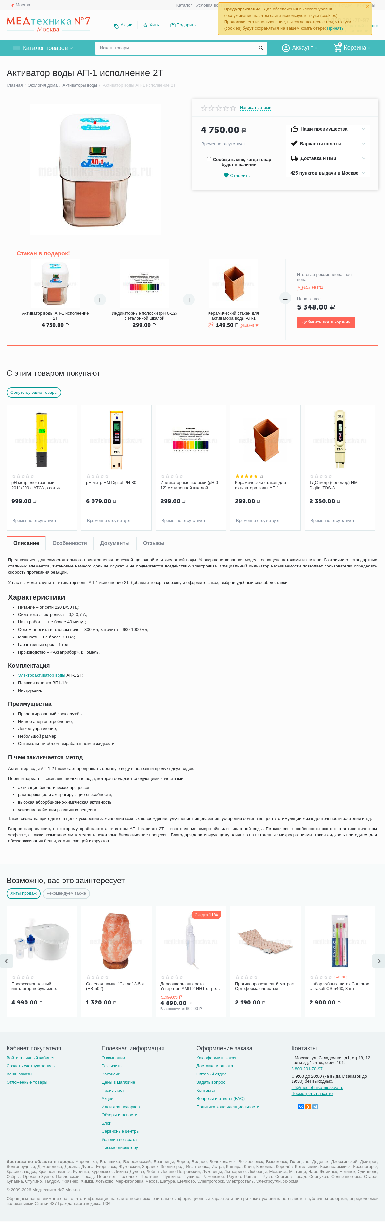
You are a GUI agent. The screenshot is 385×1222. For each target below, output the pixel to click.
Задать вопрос (210, 1082)
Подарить (186, 24)
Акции (126, 24)
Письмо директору (120, 1147)
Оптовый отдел (211, 1074)
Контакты (205, 1090)
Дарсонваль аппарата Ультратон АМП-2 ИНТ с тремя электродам (190, 986)
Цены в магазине (118, 1082)
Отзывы (153, 543)
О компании (113, 1058)
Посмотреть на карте (312, 1093)
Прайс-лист (113, 1090)
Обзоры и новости (120, 1114)
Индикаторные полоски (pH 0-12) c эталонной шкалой (144, 316)
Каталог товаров (45, 48)
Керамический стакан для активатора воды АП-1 (233, 316)
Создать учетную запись (31, 1065)
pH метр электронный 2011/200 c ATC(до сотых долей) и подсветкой (36, 485)
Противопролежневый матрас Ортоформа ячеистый (264, 986)
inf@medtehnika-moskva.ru (317, 1087)
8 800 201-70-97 (307, 1068)
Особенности (69, 543)
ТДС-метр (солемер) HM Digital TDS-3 (334, 485)
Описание (26, 543)
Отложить (237, 175)
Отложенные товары (27, 1082)
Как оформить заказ (216, 1058)
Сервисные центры (121, 1131)
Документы (115, 543)
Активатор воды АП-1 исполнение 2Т (55, 316)
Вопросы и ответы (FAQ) (220, 1098)
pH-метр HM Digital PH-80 (111, 482)
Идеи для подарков (121, 1106)
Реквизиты (112, 1065)
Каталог (184, 5)
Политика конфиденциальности (227, 1106)
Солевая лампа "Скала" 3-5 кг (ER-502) (115, 986)
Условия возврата (214, 5)
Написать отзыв (255, 107)
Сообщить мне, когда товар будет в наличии (239, 162)
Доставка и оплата (214, 1065)
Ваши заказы (19, 1074)
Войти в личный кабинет (31, 1058)
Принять (335, 28)
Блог (106, 1123)
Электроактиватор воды (41, 675)
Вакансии (111, 1074)
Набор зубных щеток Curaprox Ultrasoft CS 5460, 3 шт (339, 986)
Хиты (154, 24)
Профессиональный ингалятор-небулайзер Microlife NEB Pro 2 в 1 (33, 986)
